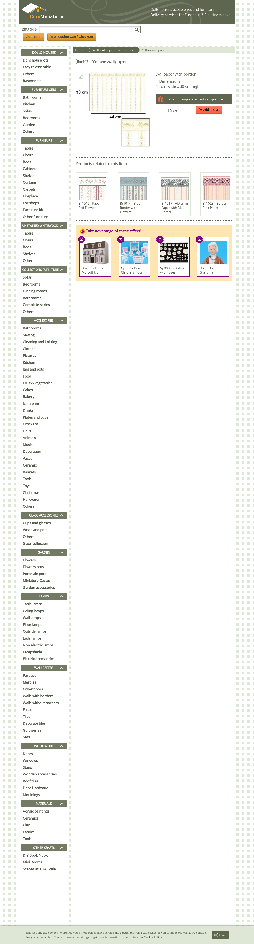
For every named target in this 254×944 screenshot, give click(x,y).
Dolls (27, 431)
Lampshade (32, 652)
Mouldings (31, 794)
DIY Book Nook (35, 855)
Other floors (33, 689)
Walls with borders (38, 695)
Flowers (29, 560)
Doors (28, 753)
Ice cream (31, 403)
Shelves (29, 175)
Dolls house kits (35, 60)
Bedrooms (31, 117)
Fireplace (30, 196)
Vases (27, 458)
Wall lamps (32, 617)
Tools (27, 478)
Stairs (27, 767)
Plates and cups (35, 417)
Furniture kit (33, 209)
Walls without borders (41, 702)
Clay (26, 825)
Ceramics (30, 818)
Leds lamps (32, 638)
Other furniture (35, 216)
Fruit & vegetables (37, 382)
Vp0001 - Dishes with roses (172, 270)
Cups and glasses (37, 523)
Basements (32, 80)
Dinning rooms (35, 291)
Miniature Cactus (36, 580)
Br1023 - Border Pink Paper (215, 205)
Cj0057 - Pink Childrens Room (132, 270)
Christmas (31, 492)
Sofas (27, 111)
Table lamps (32, 603)
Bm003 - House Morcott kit (93, 270)
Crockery (30, 424)
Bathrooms (32, 97)
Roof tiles (30, 781)
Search (29, 29)
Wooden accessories (40, 774)
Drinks (28, 410)
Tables (28, 148)
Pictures (29, 355)
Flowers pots (33, 566)
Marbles (29, 682)
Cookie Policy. (153, 937)
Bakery (28, 396)
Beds (27, 161)
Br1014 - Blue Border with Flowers (130, 207)
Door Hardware (35, 787)
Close (220, 935)
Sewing (28, 335)
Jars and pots (33, 369)
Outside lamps (34, 631)
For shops (31, 203)
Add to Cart (209, 109)
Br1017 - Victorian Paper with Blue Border (174, 207)
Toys (26, 485)
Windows (30, 760)
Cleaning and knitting (40, 341)
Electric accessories (38, 658)
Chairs (28, 154)
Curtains (30, 182)
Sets (26, 737)
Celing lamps (33, 610)
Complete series (36, 304)
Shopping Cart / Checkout (71, 36)
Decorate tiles (34, 723)
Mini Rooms (32, 862)
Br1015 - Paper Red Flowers (90, 205)
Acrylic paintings (36, 811)
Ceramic (30, 465)
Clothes (29, 348)
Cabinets (30, 168)
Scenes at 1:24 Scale (39, 869)
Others (28, 73)
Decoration (32, 451)
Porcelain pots (34, 573)
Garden (29, 124)
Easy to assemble (37, 67)
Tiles (26, 716)
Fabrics (28, 831)
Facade (28, 709)
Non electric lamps (38, 645)
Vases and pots (35, 529)
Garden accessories (39, 587)
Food (27, 376)
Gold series (32, 730)
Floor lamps (32, 624)
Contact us (33, 37)
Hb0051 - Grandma (206, 270)
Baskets (29, 472)
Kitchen (29, 104)
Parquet (29, 675)
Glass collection (35, 543)
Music (27, 444)
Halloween (31, 499)
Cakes (28, 389)
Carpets (29, 189)
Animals (29, 437)
